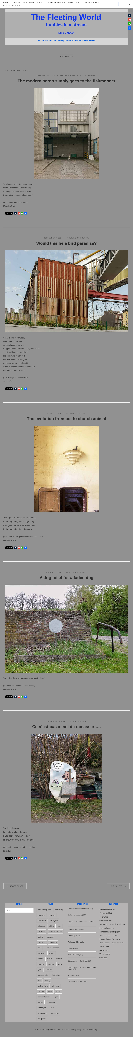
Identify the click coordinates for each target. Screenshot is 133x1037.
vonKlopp (103, 958)
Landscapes (72, 936)
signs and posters (44, 997)
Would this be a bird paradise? (66, 243)
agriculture (41, 915)
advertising (59, 910)
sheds (50, 991)
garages (41, 964)
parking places (43, 986)
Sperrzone (103, 950)
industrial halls (43, 975)
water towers (42, 1013)
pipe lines (55, 986)
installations (56, 975)
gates (60, 964)
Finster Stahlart (105, 913)
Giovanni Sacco (105, 921)
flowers (49, 959)
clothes (40, 937)
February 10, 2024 (56, 721)
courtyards (41, 942)
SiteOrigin (94, 1030)
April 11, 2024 (54, 413)
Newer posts (15, 886)
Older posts (118, 886)
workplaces (42, 1019)
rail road (41, 991)
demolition (53, 942)
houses (49, 970)
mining (47, 980)
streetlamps (51, 1002)
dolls (39, 948)
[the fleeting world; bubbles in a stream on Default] (121, 4)
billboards (41, 926)
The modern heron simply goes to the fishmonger (66, 81)
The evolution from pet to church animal (66, 418)
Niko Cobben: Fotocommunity (111, 943)
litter (39, 980)
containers (50, 937)
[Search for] (19, 910)
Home (7, 71)
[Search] (31, 909)
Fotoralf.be (103, 917)
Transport (71, 975)
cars (59, 926)
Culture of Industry (78, 238)
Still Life (71, 948)
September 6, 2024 (53, 238)
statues (40, 1002)
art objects (54, 921)
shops (58, 991)
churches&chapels (55, 931)
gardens (51, 964)
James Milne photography (109, 932)
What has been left (76, 572)
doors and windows (52, 948)
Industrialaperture (106, 928)
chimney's (41, 931)
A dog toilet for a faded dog (67, 577)
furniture (59, 959)
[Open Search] (129, 4)
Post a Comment (88, 76)
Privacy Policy (76, 1030)
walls (52, 1008)
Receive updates (11, 5)
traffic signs (42, 1008)
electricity (41, 953)
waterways (55, 1013)
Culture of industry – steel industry (81, 921)
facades (51, 953)
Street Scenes (67, 76)
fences (40, 959)
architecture (42, 921)
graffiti (40, 970)
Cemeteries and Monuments (78, 909)
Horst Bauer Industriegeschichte (112, 924)
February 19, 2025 (45, 76)
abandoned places (44, 910)
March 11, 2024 (54, 572)
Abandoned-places (107, 909)
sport (56, 997)
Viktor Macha (104, 954)
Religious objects (76, 413)
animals (16, 71)
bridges (51, 926)
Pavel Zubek (104, 946)
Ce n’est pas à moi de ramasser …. (66, 726)
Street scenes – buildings (77, 961)
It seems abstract (74, 929)
